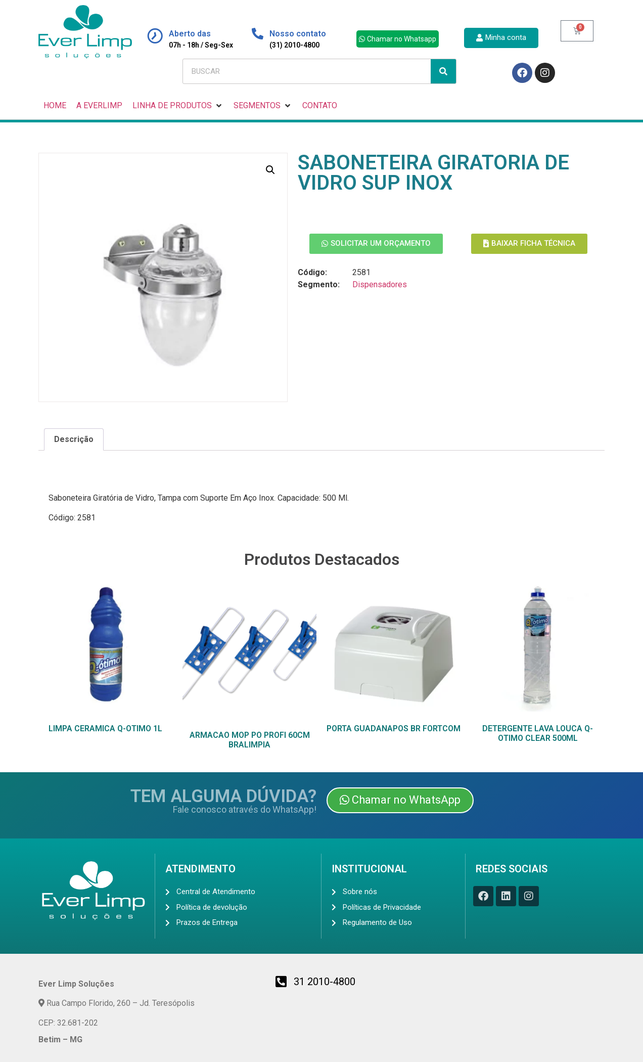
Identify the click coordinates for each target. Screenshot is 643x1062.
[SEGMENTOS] (262, 105)
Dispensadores (379, 284)
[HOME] (54, 105)
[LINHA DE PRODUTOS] (177, 105)
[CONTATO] (319, 105)
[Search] (443, 71)
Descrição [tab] (74, 439)
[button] (270, 170)
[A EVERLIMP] (99, 105)
